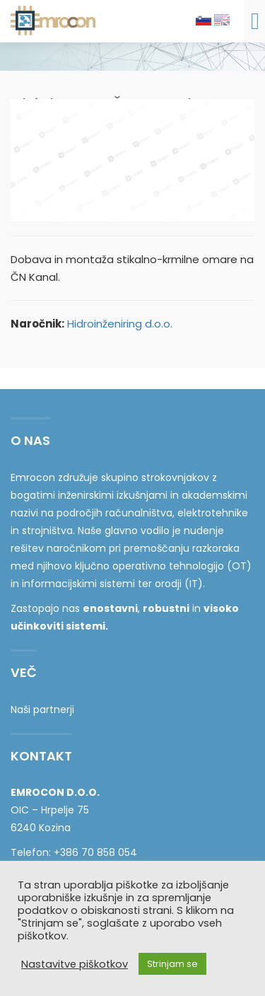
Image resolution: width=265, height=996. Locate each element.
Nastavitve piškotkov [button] (74, 964)
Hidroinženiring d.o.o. (119, 323)
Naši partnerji (42, 709)
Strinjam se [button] (172, 964)
